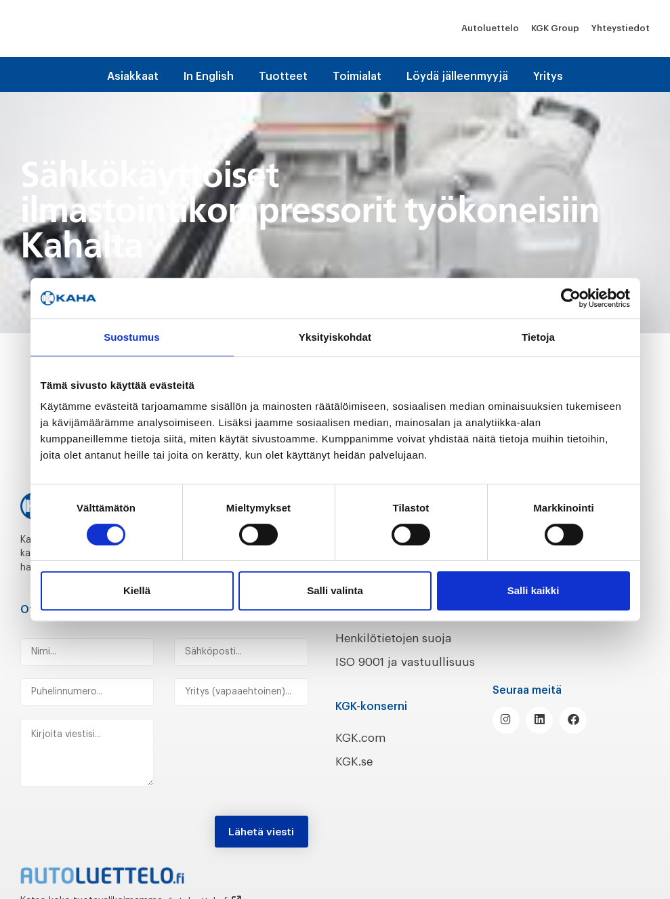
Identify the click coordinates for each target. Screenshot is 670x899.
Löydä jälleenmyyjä (457, 76)
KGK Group (555, 28)
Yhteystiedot (620, 28)
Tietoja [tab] (538, 337)
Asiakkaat (133, 76)
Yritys (548, 76)
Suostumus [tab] (132, 337)
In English (209, 76)
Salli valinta (335, 590)
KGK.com (361, 735)
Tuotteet (283, 76)
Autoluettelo (490, 28)
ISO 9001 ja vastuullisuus (409, 659)
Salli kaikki (533, 590)
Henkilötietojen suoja (398, 636)
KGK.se (355, 758)
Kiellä (136, 590)
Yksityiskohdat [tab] (335, 337)
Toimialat (357, 76)
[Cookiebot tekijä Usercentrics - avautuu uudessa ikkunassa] (570, 298)
